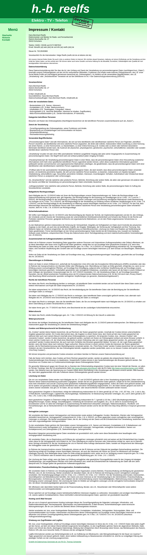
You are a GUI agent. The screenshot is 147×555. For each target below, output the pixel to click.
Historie (6, 37)
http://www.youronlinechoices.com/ (125, 368)
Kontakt (6, 40)
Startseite (7, 35)
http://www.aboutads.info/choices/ (84, 368)
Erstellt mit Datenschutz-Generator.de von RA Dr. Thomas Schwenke (55, 542)
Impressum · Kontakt (86, 553)
